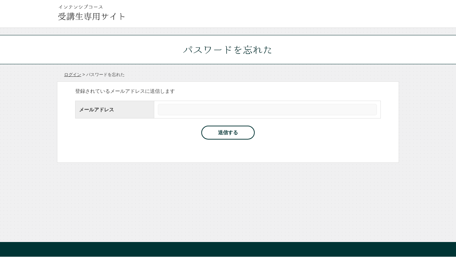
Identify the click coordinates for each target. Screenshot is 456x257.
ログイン (72, 74)
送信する (228, 132)
